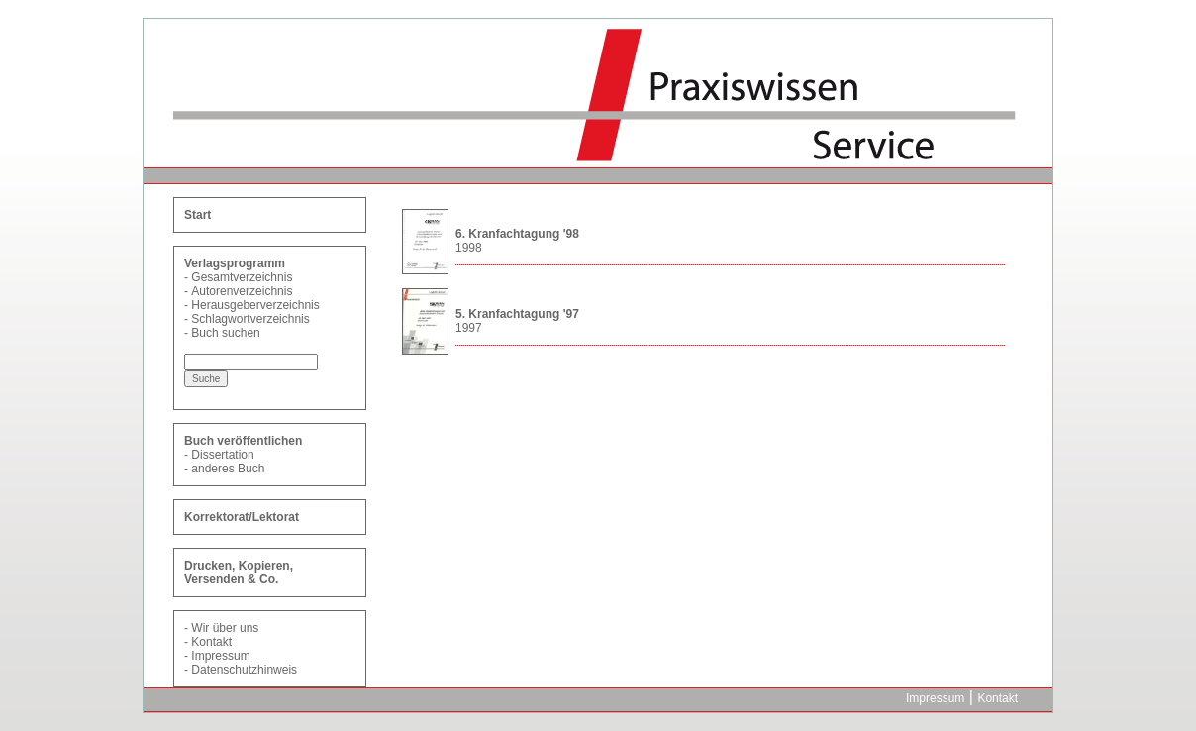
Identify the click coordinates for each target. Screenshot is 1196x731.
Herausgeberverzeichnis (255, 305)
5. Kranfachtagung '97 (517, 314)
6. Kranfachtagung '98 (517, 234)
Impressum (220, 656)
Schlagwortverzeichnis (250, 319)
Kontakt (211, 642)
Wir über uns (224, 628)
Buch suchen (225, 333)
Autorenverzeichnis (241, 291)
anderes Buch (227, 468)
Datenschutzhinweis (244, 670)
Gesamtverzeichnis (241, 277)
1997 (468, 328)
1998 (468, 248)
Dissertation (222, 455)
